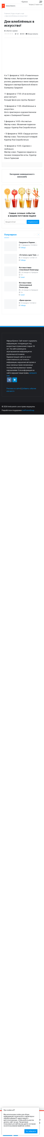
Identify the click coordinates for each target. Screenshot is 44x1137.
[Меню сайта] (41, 2)
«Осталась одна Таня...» (28, 255)
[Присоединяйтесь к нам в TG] (14, 379)
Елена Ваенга (10, 6)
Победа (23, 247)
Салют (22, 277)
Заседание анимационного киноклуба (22, 175)
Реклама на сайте (13, 388)
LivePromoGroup (28, 410)
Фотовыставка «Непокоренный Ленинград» (25, 285)
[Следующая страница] (38, 234)
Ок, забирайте (31, 1131)
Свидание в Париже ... (28, 242)
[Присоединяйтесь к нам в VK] (9, 379)
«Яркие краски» (25, 300)
